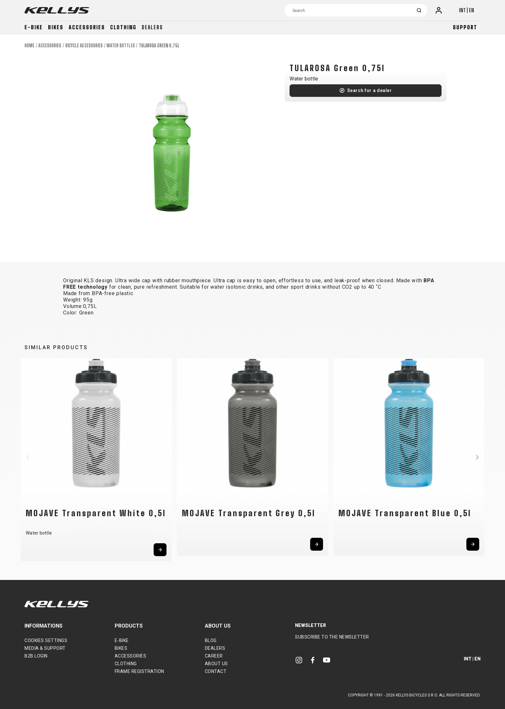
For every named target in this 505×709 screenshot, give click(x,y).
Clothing (123, 27)
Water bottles (121, 45)
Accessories (87, 27)
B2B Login (36, 655)
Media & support (45, 648)
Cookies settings (45, 640)
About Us (216, 663)
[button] (28, 457)
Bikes (55, 27)
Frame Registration (139, 671)
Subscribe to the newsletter (332, 636)
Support (465, 27)
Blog (211, 640)
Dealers (152, 27)
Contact (216, 671)
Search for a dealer (369, 90)
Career (214, 655)
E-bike (33, 27)
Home (29, 45)
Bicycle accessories (84, 45)
